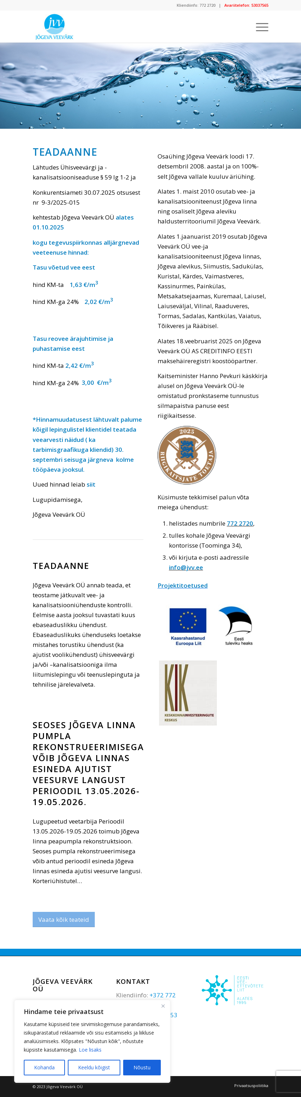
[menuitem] (249, 1085)
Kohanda (44, 1067)
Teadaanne (61, 565)
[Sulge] (163, 1006)
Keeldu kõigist (94, 1067)
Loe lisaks (90, 1049)
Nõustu (141, 1067)
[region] (92, 1041)
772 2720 (207, 5)
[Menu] (258, 27)
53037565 (259, 5)
